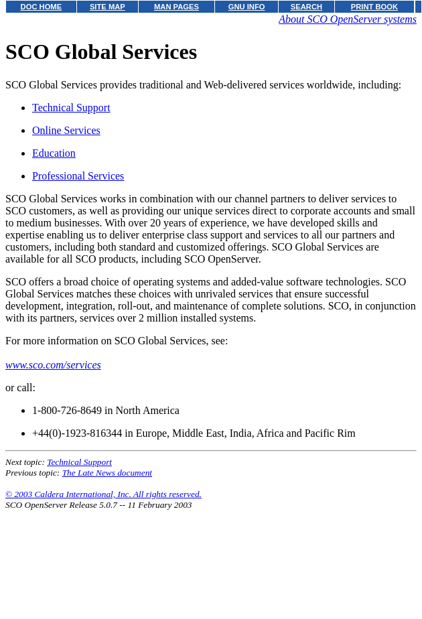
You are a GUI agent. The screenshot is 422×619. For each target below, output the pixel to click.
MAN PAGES (176, 7)
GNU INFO (246, 7)
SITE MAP (107, 7)
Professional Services (78, 176)
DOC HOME (41, 7)
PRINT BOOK (374, 7)
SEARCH (306, 7)
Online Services (66, 130)
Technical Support (71, 107)
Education (54, 153)
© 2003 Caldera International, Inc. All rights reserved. (103, 494)
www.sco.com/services (53, 364)
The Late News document (107, 473)
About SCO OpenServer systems (348, 19)
